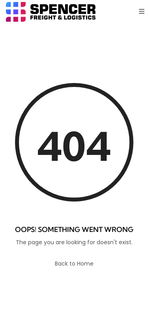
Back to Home (74, 264)
